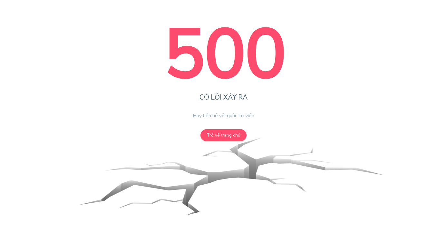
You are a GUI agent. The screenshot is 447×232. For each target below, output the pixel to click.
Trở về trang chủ (223, 135)
